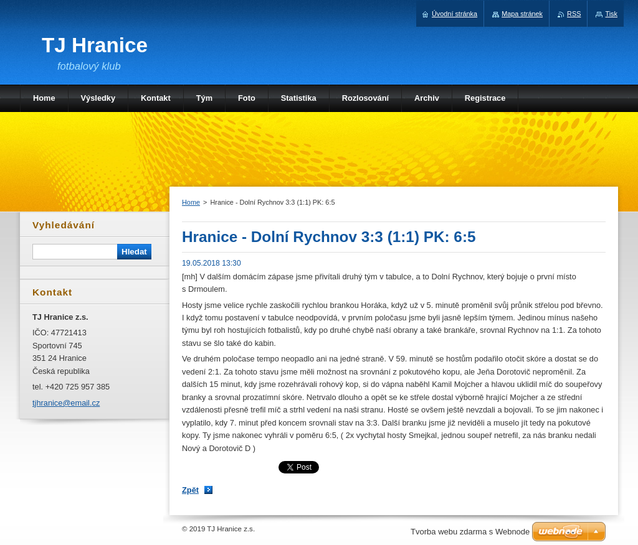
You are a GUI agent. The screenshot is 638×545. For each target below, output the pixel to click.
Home (191, 202)
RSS (574, 13)
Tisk (611, 13)
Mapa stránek (522, 13)
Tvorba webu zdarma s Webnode (470, 531)
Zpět (190, 490)
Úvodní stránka (454, 13)
